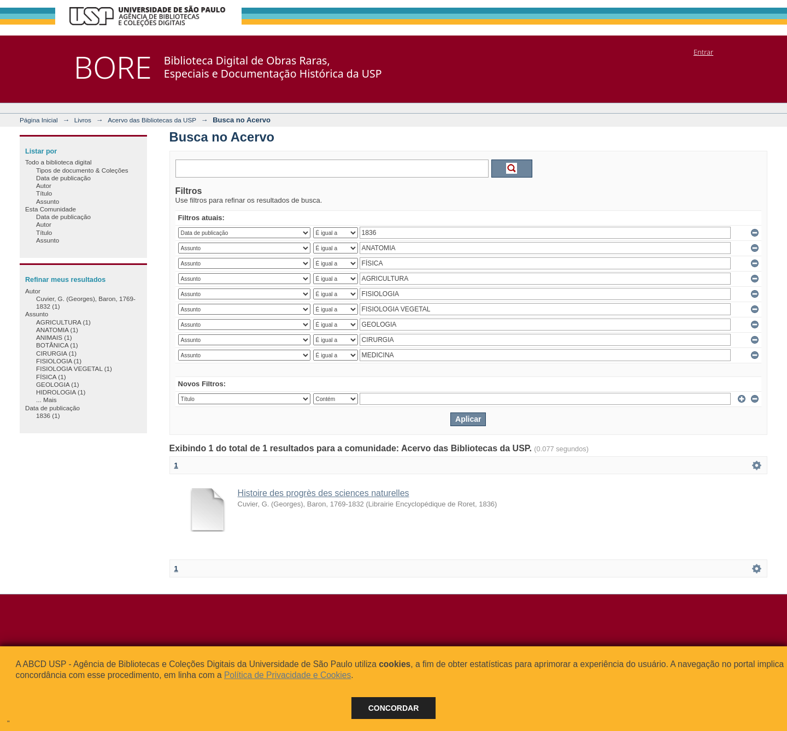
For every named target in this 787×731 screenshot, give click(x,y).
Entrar (703, 52)
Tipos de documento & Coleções (82, 170)
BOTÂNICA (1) (57, 345)
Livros (82, 119)
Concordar (393, 708)
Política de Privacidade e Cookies (287, 675)
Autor (43, 185)
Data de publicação (63, 177)
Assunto (47, 201)
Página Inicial (39, 119)
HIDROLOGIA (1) (60, 392)
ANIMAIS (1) (54, 337)
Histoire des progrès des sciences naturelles (323, 493)
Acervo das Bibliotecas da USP (152, 119)
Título (44, 193)
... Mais (46, 399)
